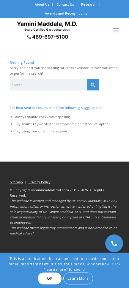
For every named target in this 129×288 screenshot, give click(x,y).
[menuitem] (42, 4)
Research (89, 4)
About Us (42, 4)
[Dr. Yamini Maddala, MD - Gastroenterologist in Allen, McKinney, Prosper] (53, 30)
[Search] (54, 84)
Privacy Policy (40, 182)
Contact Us (65, 4)
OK (49, 278)
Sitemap (16, 182)
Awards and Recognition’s (66, 13)
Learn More (78, 278)
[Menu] (116, 30)
